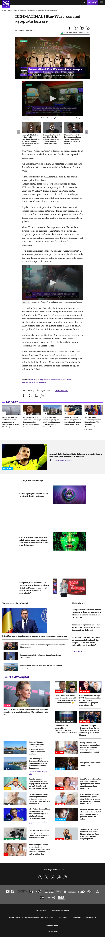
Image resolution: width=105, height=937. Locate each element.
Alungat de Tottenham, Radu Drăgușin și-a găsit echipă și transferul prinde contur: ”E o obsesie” (75, 455)
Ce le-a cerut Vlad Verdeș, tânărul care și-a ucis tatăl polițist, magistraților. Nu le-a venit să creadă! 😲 (65, 699)
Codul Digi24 (63, 917)
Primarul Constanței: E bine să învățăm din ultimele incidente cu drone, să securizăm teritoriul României (51, 139)
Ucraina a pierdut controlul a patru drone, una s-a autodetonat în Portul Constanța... (11, 422)
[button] (52, 98)
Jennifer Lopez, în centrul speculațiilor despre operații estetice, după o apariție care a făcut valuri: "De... (90, 783)
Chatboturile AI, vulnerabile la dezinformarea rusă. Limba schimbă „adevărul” (66, 729)
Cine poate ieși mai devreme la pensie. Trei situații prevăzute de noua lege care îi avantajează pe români (90, 747)
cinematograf (56, 379)
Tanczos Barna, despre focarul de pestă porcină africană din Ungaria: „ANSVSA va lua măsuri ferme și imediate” (86, 641)
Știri (9, 10)
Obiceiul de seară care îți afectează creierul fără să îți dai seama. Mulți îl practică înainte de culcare (90, 814)
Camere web (77, 917)
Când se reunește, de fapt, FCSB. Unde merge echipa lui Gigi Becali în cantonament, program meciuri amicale (90, 700)
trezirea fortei (28, 382)
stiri (31, 379)
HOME (4, 10)
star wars (67, 379)
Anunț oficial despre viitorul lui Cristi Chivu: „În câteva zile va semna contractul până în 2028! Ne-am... (89, 730)
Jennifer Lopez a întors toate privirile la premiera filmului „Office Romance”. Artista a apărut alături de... (39, 849)
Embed (26, 118)
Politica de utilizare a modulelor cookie (39, 917)
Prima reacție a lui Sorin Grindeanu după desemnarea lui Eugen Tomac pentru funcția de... (32, 422)
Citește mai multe (79, 651)
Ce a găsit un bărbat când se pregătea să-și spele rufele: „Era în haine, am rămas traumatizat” (39, 834)
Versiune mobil (52, 926)
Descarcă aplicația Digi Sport (63, 460)
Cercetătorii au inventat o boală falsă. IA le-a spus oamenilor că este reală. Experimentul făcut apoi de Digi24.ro (34, 541)
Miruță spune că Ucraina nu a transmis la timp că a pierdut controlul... (34, 636)
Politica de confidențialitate (59, 910)
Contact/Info (91, 917)
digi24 (36, 379)
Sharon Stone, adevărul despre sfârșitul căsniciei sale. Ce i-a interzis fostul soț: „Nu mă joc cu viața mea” (26, 712)
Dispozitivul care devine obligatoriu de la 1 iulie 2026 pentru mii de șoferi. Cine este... (73, 422)
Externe (15, 10)
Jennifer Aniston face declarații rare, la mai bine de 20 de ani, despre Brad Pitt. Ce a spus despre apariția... (90, 834)
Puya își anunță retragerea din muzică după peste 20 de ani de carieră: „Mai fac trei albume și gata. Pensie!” (38, 783)
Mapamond (23, 10)
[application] (52, 98)
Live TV (91, 2)
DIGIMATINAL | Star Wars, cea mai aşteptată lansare (42, 10)
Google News (61, 390)
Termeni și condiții (42, 910)
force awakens (40, 382)
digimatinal (45, 379)
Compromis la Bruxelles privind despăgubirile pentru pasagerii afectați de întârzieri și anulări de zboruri (86, 613)
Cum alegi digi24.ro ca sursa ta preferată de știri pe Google (33, 494)
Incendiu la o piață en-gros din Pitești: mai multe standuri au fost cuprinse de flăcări (86, 627)
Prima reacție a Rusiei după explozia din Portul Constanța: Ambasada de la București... (52, 422)
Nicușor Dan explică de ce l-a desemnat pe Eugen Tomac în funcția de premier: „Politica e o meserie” (73, 139)
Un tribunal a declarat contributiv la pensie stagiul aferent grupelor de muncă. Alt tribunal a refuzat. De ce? (90, 799)
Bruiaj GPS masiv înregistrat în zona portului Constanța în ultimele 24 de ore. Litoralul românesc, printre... (37, 748)
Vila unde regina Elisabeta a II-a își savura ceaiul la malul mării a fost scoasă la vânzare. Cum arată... (39, 763)
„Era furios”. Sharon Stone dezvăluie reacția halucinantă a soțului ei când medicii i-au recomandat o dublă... (39, 813)
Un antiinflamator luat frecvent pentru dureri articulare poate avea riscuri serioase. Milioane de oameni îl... (39, 799)
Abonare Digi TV (14, 917)
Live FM (82, 2)
